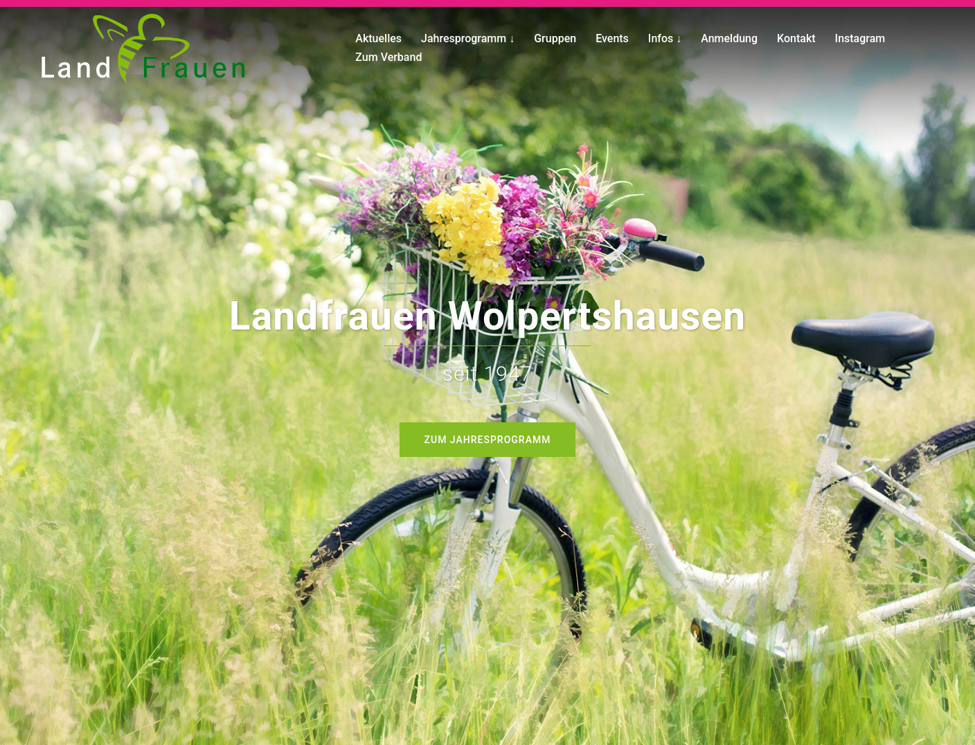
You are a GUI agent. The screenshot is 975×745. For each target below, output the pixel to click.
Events (612, 38)
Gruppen (555, 38)
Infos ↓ (664, 38)
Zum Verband (388, 57)
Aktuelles (378, 38)
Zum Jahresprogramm (487, 439)
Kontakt (796, 38)
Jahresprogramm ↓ (468, 38)
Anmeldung (729, 38)
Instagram (860, 38)
